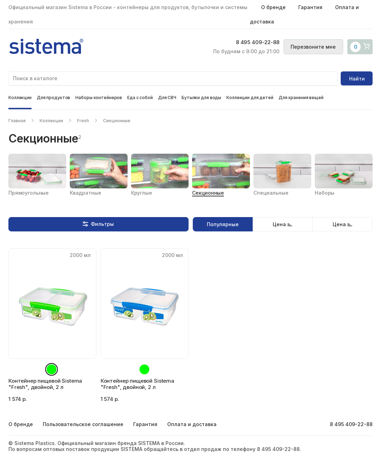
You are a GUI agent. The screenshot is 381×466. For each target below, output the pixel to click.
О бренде (273, 7)
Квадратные (85, 193)
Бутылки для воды (201, 97)
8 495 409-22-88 (254, 43)
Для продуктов (53, 97)
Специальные (270, 193)
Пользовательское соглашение (83, 424)
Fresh (83, 120)
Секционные (208, 193)
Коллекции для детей (249, 97)
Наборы (324, 193)
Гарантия (310, 7)
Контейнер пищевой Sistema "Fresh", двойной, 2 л (45, 383)
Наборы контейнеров (98, 97)
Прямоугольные (28, 193)
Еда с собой (140, 97)
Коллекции (20, 97)
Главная (17, 120)
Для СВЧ (167, 97)
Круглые (141, 193)
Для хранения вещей (301, 97)
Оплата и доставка (192, 424)
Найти (357, 79)
